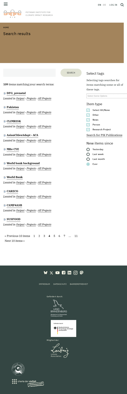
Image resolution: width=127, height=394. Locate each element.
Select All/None (101, 110)
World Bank (15, 177)
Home (6, 27)
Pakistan (13, 107)
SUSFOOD (13, 219)
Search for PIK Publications (104, 135)
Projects (31, 98)
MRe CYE (13, 149)
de (104, 4)
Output (20, 98)
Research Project (102, 129)
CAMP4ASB (14, 205)
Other (96, 114)
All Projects (44, 98)
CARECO (12, 191)
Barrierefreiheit (79, 284)
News (95, 119)
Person (96, 124)
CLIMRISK (14, 121)
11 (76, 236)
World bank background (23, 163)
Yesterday (98, 149)
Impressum (44, 284)
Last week (98, 154)
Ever (95, 164)
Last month (99, 159)
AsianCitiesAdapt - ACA (22, 135)
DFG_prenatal (16, 93)
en (99, 4)
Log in (113, 4)
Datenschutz (60, 284)
